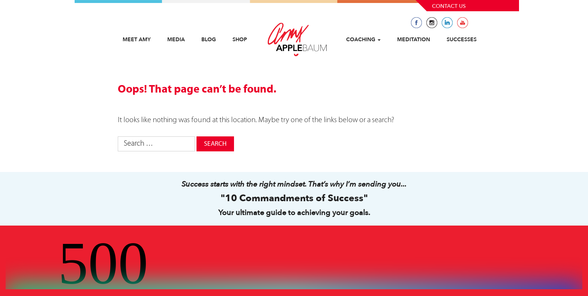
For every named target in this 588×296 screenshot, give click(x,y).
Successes (462, 39)
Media (176, 39)
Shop (239, 39)
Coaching (363, 39)
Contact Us (449, 6)
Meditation (413, 39)
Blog (208, 39)
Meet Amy (137, 39)
